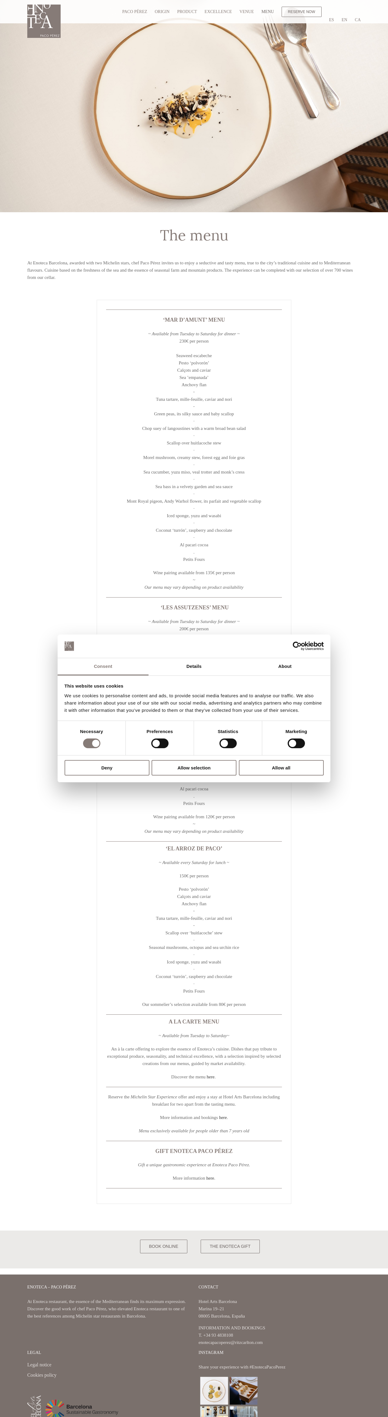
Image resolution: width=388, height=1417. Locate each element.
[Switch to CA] (358, 19)
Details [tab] (194, 666)
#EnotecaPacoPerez (267, 1367)
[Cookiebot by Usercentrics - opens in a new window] (297, 646)
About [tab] (285, 666)
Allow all (281, 767)
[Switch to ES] (331, 19)
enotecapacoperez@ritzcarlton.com (231, 1342)
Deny (106, 767)
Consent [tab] (103, 666)
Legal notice (39, 1365)
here (211, 1076)
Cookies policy (41, 1375)
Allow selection (193, 767)
